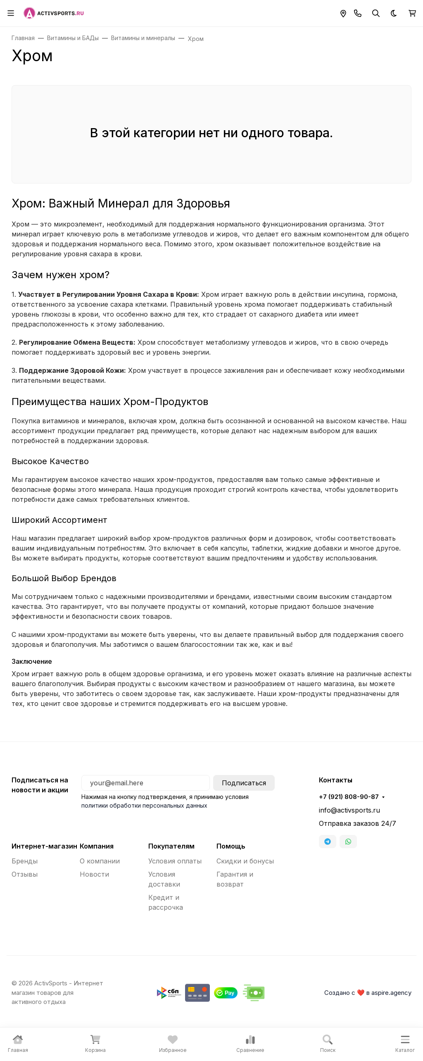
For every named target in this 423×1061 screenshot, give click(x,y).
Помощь (230, 846)
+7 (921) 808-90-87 (349, 797)
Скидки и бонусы (245, 861)
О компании (100, 861)
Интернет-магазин (44, 846)
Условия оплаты (175, 861)
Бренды (25, 861)
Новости (94, 874)
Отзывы (25, 874)
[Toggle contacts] (357, 13)
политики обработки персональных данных (144, 805)
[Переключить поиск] (375, 13)
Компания (97, 846)
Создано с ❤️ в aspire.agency (367, 993)
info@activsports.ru (349, 810)
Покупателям (171, 846)
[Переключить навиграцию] (10, 13)
